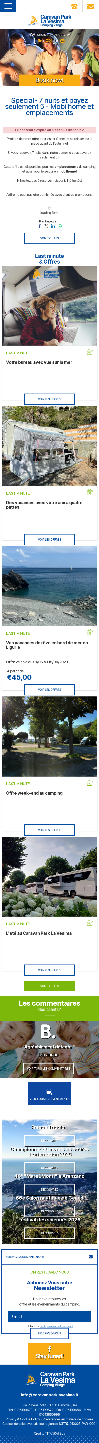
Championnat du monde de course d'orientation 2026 (49, 1151)
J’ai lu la (51, 1326)
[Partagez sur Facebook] (39, 226)
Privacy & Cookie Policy (23, 1419)
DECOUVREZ (49, 1140)
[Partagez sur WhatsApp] (59, 226)
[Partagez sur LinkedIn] (53, 226)
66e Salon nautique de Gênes (49, 1198)
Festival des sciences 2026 (49, 1220)
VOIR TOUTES (49, 238)
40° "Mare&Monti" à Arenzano (50, 1176)
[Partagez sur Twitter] (46, 226)
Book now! (50, 80)
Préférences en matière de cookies (68, 1419)
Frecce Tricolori (49, 1127)
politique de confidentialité (56, 1326)
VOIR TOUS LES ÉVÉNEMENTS (49, 1095)
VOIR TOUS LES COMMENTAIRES (48, 1068)
